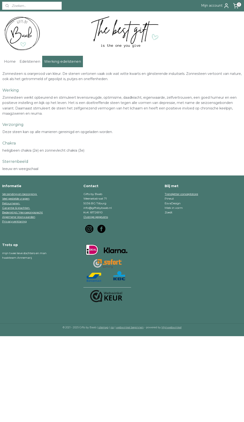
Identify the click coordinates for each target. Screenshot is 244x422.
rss (112, 327)
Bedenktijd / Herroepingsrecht (22, 212)
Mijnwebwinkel (172, 327)
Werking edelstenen (62, 61)
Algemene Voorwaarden (18, 217)
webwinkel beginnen (130, 327)
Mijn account (215, 6)
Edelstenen (30, 61)
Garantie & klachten (16, 208)
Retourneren (11, 203)
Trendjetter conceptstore (181, 194)
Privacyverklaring (14, 221)
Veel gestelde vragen (16, 198)
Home (10, 61)
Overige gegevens (95, 217)
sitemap (103, 327)
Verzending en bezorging (19, 194)
